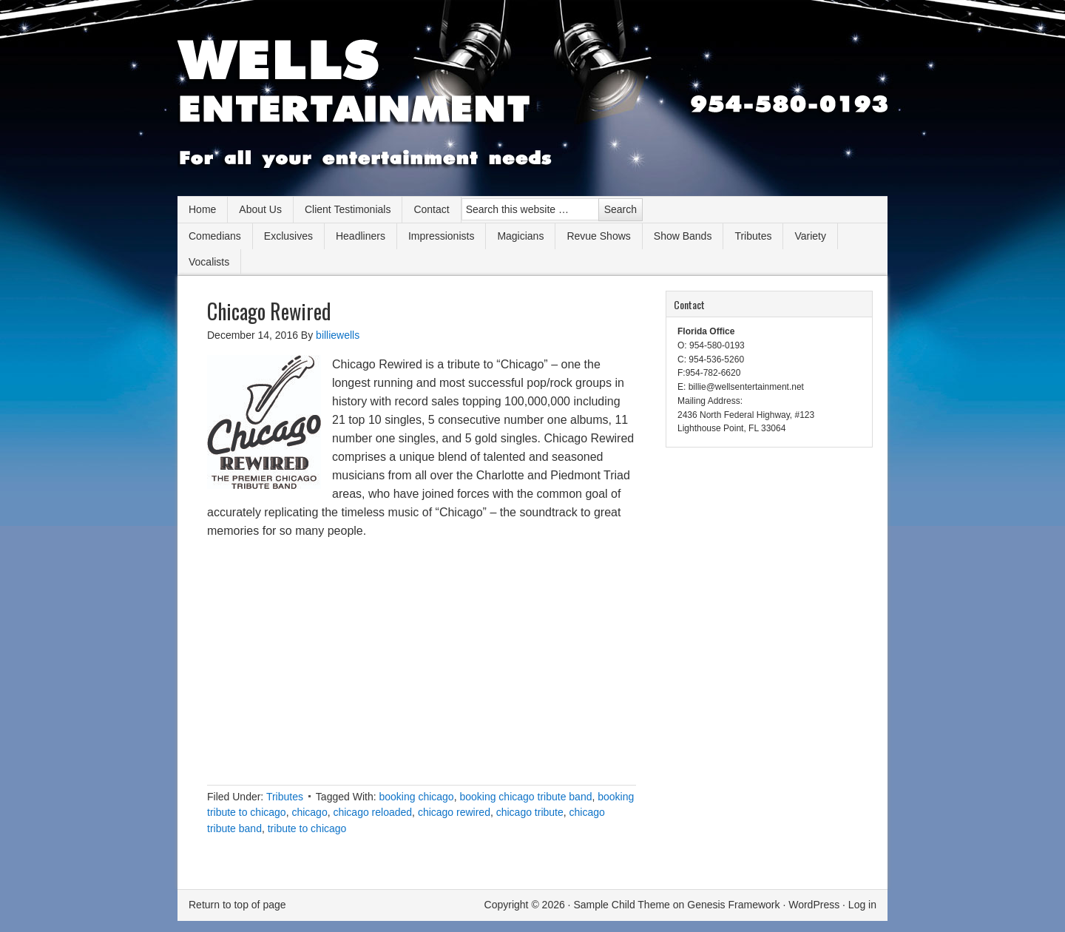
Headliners (360, 236)
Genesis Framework (733, 905)
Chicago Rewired (269, 311)
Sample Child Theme (621, 905)
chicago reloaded (372, 812)
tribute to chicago (307, 828)
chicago (309, 812)
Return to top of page (237, 905)
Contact (431, 209)
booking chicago (416, 797)
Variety (810, 236)
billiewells (337, 335)
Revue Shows (598, 236)
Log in (862, 905)
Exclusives (288, 236)
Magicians (520, 236)
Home (202, 209)
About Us (260, 209)
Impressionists (441, 236)
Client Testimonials (347, 209)
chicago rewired (454, 812)
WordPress (813, 905)
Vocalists (209, 262)
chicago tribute (530, 812)
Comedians (215, 236)
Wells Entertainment (533, 103)
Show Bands (683, 236)
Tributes (752, 236)
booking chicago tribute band (525, 797)
